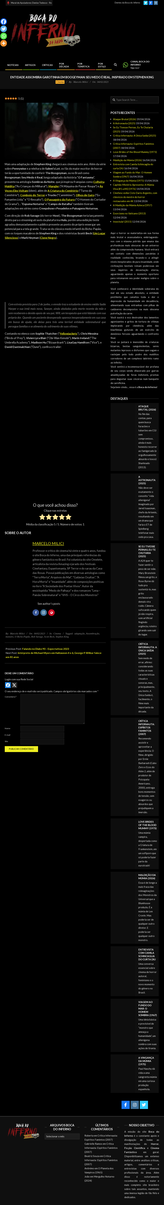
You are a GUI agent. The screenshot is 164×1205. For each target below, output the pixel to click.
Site (6, 741)
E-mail (7, 735)
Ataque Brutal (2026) (124, 119)
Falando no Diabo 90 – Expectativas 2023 (45, 648)
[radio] (42, 517)
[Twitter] (3, 29)
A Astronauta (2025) (124, 123)
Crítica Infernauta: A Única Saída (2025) (134, 135)
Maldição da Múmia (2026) (127, 160)
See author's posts (49, 603)
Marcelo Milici (48, 543)
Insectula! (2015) (122, 221)
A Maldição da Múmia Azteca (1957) (132, 205)
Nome (7, 728)
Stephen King (62, 636)
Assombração (92, 633)
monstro (10, 636)
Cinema (60, 82)
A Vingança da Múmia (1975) (128, 180)
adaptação (79, 633)
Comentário (10, 697)
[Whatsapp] (3, 36)
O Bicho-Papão (22, 636)
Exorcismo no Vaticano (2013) (129, 213)
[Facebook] (3, 21)
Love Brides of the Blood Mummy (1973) (135, 151)
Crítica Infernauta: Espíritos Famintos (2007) (146, 727)
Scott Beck (49, 636)
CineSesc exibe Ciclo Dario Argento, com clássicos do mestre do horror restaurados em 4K (135, 197)
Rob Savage (37, 636)
